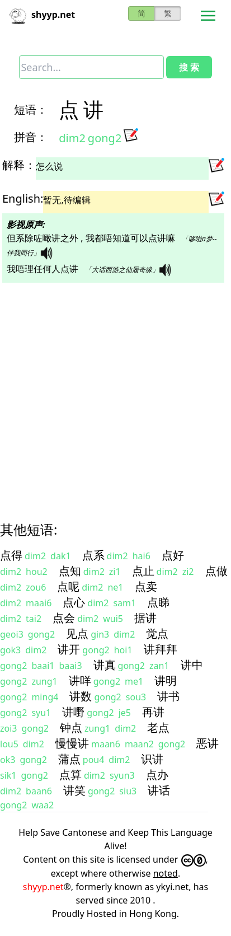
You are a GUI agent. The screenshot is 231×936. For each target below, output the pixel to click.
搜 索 (189, 67)
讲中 (192, 664)
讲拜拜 (160, 649)
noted (165, 873)
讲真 (104, 664)
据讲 (145, 617)
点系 (93, 555)
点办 (157, 774)
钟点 (71, 727)
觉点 (157, 633)
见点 (77, 633)
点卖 (146, 586)
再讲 (153, 711)
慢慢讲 (72, 743)
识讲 (152, 758)
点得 (11, 555)
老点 (158, 727)
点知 (70, 570)
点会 (64, 617)
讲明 (165, 680)
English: (22, 198)
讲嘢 (73, 711)
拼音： (31, 136)
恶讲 (207, 743)
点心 (74, 602)
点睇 (158, 602)
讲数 (80, 696)
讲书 (168, 696)
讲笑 (74, 790)
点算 (70, 774)
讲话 (159, 790)
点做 (216, 570)
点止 (143, 570)
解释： (19, 164)
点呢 (68, 586)
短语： (31, 109)
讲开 (69, 649)
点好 (173, 555)
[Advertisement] (105, 392)
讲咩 (80, 680)
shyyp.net (43, 887)
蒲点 (69, 758)
